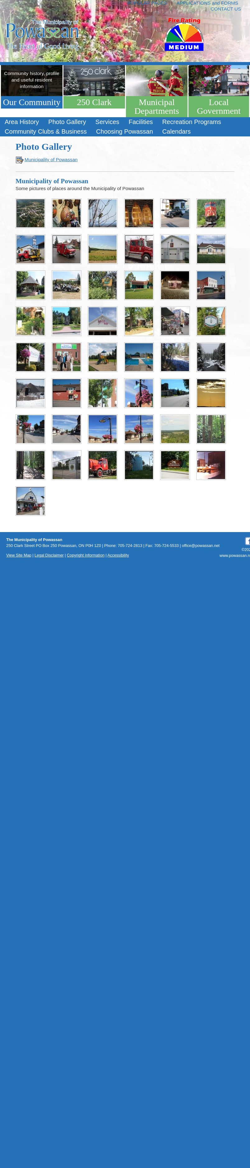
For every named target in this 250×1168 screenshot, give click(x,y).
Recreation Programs (191, 121)
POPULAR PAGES (147, 3)
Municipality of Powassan (51, 159)
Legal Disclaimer (49, 555)
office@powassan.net (201, 546)
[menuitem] (22, 122)
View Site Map (18, 555)
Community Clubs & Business (46, 131)
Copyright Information (85, 555)
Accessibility (118, 555)
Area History (22, 121)
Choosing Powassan (124, 131)
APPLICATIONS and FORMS (207, 3)
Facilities (141, 121)
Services (107, 121)
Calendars (176, 131)
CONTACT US (226, 8)
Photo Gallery (67, 121)
